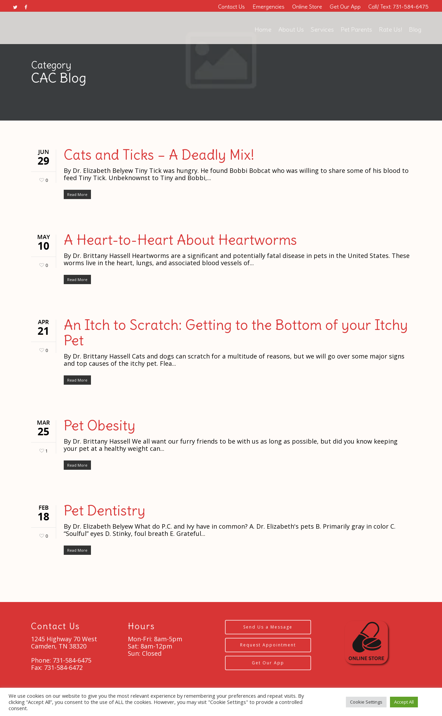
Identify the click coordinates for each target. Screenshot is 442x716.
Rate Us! (390, 29)
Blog (415, 29)
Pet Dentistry (104, 510)
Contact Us (231, 6)
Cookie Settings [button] (366, 702)
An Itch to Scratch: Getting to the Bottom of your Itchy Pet (236, 333)
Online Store (307, 6)
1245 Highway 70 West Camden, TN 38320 (64, 642)
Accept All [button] (404, 702)
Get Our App (345, 6)
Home (263, 29)
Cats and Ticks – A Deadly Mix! (159, 155)
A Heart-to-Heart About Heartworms (180, 240)
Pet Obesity (99, 425)
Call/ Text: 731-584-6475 (398, 6)
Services (322, 29)
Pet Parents (356, 29)
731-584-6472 (63, 667)
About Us (291, 29)
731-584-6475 (71, 660)
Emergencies (269, 6)
